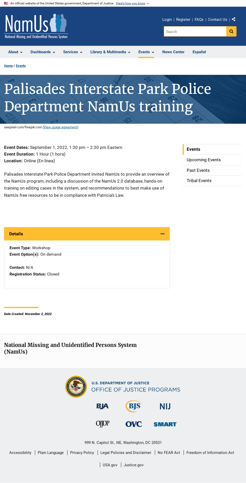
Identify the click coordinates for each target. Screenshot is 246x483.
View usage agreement (60, 127)
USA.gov (110, 465)
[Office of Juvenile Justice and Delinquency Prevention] (102, 425)
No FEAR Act (169, 452)
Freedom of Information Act (210, 452)
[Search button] (231, 31)
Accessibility (20, 452)
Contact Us (217, 19)
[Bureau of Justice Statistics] (134, 410)
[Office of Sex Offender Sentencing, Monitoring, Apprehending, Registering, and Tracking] (165, 422)
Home (8, 66)
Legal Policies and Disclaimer (125, 452)
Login (167, 19)
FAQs (199, 19)
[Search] (195, 31)
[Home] (36, 26)
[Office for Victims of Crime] (134, 423)
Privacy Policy (82, 452)
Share (235, 20)
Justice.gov (134, 465)
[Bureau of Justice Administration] (103, 403)
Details (16, 233)
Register (183, 19)
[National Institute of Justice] (165, 404)
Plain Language (51, 452)
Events (21, 66)
